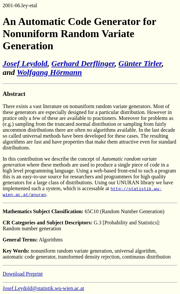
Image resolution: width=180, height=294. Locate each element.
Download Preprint (23, 274)
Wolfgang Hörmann (49, 72)
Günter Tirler (140, 63)
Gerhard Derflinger (83, 63)
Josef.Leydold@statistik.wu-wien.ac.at (43, 288)
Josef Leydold (25, 63)
